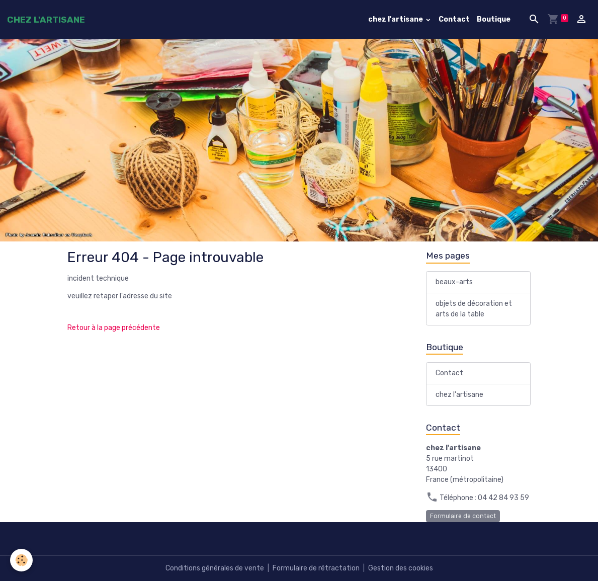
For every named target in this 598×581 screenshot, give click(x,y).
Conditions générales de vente (214, 568)
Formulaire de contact (463, 516)
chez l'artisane (396, 19)
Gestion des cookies (400, 568)
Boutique (493, 19)
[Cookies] (21, 560)
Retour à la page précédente (113, 327)
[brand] (46, 19)
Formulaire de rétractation (316, 568)
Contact (454, 19)
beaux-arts (454, 282)
